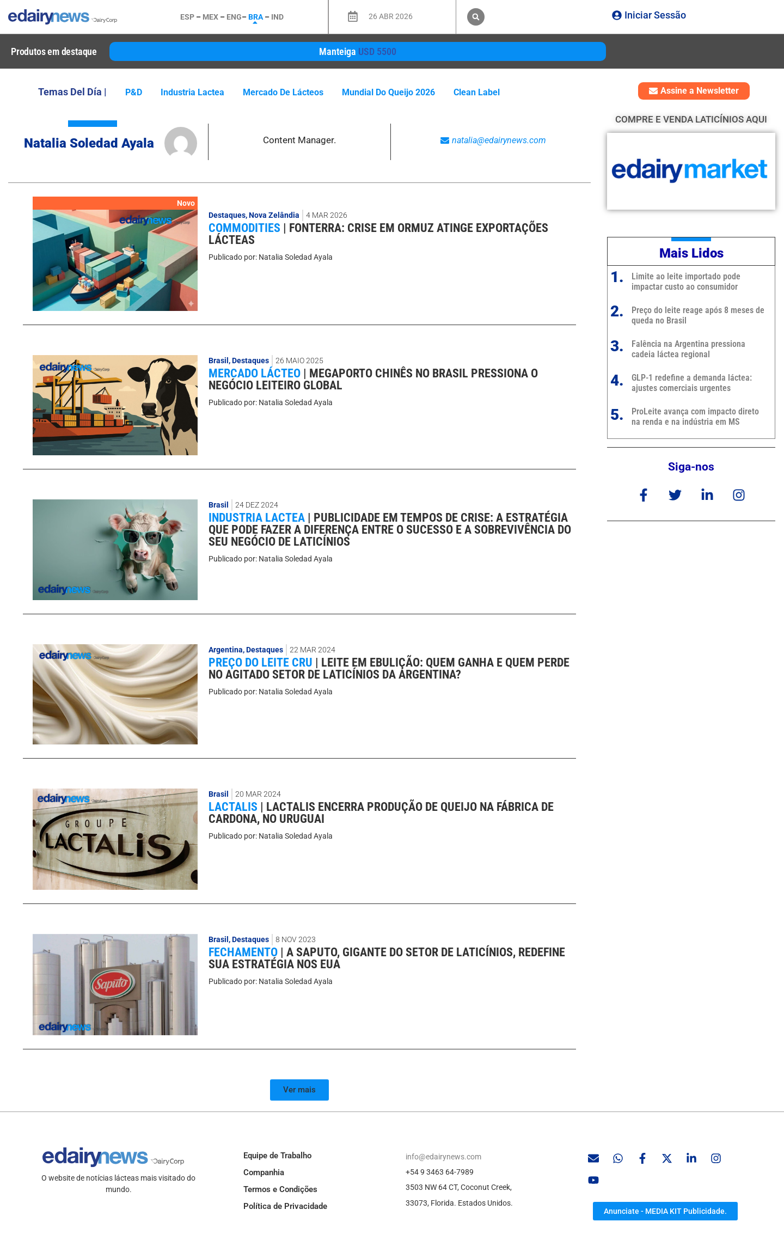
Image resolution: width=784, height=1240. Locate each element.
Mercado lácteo (256, 373)
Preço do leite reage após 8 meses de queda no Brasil (698, 315)
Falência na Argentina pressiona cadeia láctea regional (688, 349)
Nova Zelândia (274, 215)
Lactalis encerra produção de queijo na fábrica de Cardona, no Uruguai (381, 813)
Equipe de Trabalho (277, 1155)
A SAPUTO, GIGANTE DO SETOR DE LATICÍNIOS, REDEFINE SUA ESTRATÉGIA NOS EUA (387, 958)
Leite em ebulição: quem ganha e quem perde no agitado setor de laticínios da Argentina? (389, 668)
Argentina (226, 649)
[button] (476, 17)
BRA (255, 17)
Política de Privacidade (285, 1206)
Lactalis (234, 807)
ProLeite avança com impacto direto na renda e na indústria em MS (695, 416)
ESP (187, 17)
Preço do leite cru (262, 662)
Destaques (227, 215)
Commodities (246, 228)
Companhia (263, 1172)
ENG (234, 17)
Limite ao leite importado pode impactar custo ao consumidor (686, 281)
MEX (210, 17)
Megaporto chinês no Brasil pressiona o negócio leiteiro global (373, 379)
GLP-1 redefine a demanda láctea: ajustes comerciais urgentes (692, 382)
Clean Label (477, 92)
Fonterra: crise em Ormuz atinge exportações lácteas (378, 234)
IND (277, 17)
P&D (133, 92)
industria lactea (192, 92)
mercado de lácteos (283, 92)
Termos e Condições (280, 1189)
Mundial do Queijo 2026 (388, 92)
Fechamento (244, 952)
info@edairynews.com (443, 1156)
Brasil (219, 360)
